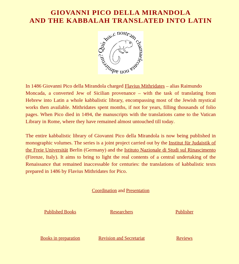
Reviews (184, 238)
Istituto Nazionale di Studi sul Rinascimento (170, 150)
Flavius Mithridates (145, 86)
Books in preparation (60, 238)
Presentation (137, 190)
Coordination (104, 190)
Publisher (184, 211)
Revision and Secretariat (121, 238)
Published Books (60, 211)
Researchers (121, 211)
